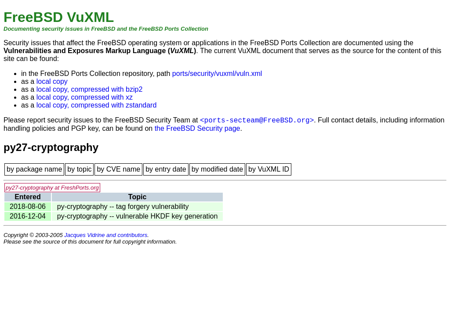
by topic (79, 169)
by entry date (165, 169)
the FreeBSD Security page (197, 128)
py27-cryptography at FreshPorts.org (52, 187)
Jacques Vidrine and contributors (105, 235)
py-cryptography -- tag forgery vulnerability (123, 206)
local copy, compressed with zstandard (96, 105)
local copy (52, 81)
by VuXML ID (268, 169)
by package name (34, 169)
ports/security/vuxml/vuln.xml (217, 73)
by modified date (217, 169)
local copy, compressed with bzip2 (89, 89)
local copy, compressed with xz (84, 97)
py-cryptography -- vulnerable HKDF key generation (137, 216)
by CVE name (118, 169)
